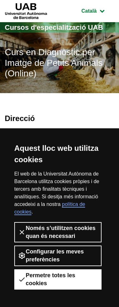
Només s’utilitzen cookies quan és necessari (57, 232)
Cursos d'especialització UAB (54, 27)
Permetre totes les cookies (46, 279)
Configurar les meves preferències (51, 255)
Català (97, 10)
